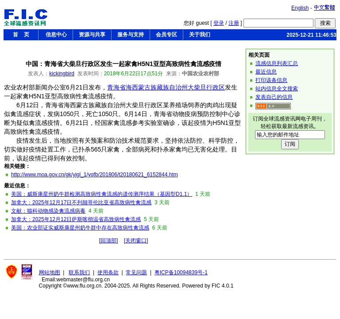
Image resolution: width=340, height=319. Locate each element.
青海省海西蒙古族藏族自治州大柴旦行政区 (166, 87)
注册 (233, 23)
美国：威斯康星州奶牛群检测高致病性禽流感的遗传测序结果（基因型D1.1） (101, 194)
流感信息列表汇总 (276, 63)
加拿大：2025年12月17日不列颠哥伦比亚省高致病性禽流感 (81, 202)
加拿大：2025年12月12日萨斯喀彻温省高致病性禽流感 (76, 219)
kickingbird (61, 73)
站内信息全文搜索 (276, 89)
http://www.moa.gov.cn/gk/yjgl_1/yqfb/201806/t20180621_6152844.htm (94, 174)
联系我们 (79, 272)
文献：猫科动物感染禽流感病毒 (48, 211)
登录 (218, 23)
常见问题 (136, 272)
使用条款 (108, 272)
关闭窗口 (136, 240)
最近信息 (266, 72)
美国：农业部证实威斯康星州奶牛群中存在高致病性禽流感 (80, 228)
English (300, 8)
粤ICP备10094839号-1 (181, 272)
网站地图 (49, 272)
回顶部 (108, 240)
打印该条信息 (271, 80)
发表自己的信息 (274, 97)
